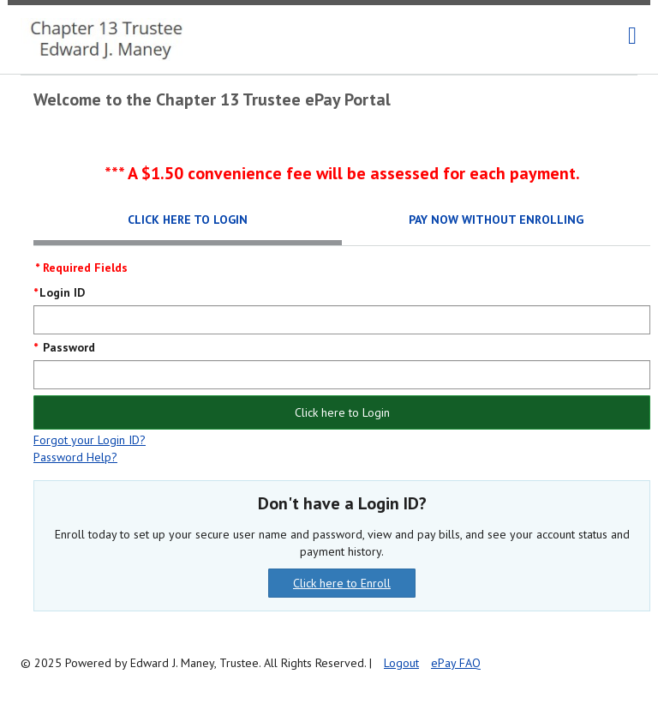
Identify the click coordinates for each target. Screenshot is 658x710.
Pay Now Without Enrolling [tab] (496, 219)
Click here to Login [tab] (188, 219)
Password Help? (75, 457)
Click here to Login (342, 412)
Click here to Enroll (342, 583)
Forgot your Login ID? (89, 440)
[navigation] (632, 36)
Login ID (62, 292)
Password (67, 347)
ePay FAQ (456, 663)
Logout (401, 663)
